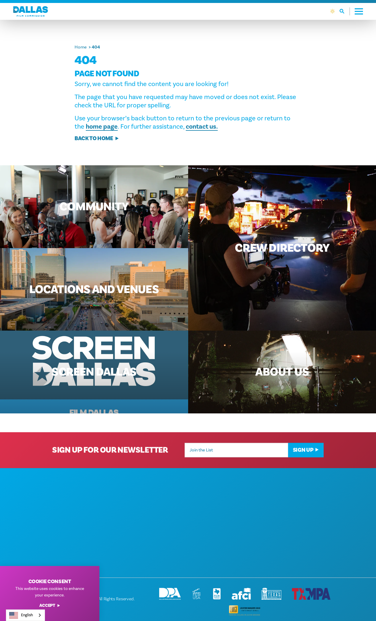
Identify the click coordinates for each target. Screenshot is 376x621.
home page (102, 126)
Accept (49, 605)
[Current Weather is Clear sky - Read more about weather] (332, 11)
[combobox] (25, 615)
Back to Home (97, 138)
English (21, 615)
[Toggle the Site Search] (345, 11)
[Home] (30, 11)
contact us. (202, 126)
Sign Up (306, 456)
